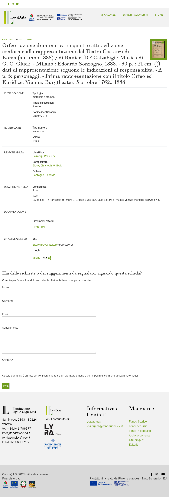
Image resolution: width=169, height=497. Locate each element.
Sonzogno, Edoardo (44, 175)
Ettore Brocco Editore (45, 244)
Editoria (133, 444)
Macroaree (108, 14)
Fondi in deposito (140, 431)
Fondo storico (8, 39)
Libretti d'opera (25, 39)
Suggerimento (10, 327)
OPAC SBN (39, 226)
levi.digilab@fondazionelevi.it (105, 426)
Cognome (7, 300)
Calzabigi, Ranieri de (44, 156)
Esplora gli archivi (135, 14)
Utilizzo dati (94, 421)
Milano (36, 257)
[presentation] (25, 368)
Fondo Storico (138, 421)
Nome (5, 287)
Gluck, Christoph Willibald (47, 165)
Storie (159, 14)
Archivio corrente (139, 435)
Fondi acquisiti (138, 426)
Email (5, 314)
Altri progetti (136, 440)
